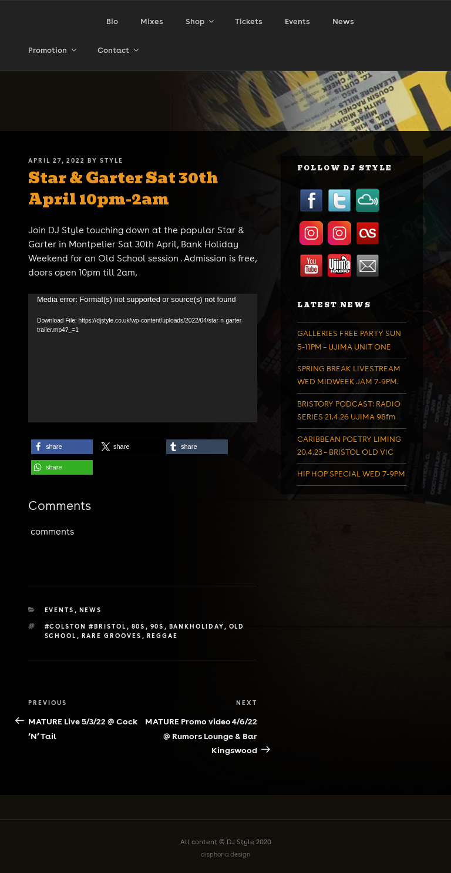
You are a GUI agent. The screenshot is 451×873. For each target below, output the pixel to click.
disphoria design (225, 854)
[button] (62, 446)
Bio (112, 21)
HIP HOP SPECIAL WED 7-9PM (351, 474)
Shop (201, 21)
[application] (142, 358)
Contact (118, 50)
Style (111, 160)
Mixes (151, 21)
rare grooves (112, 636)
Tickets (248, 21)
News (343, 21)
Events (297, 21)
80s (139, 626)
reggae (163, 636)
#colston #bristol (86, 626)
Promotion (53, 50)
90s (157, 626)
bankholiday (196, 626)
